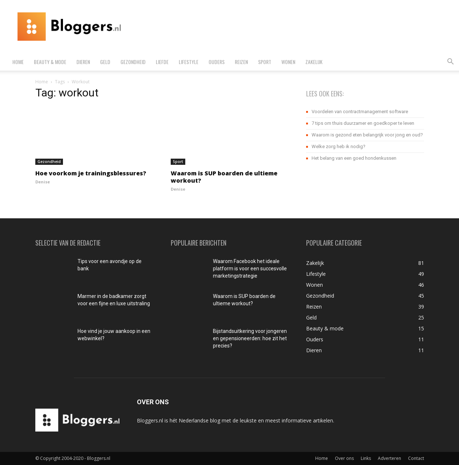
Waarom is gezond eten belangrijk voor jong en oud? (367, 135)
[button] (450, 62)
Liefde (162, 61)
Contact (416, 458)
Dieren (83, 61)
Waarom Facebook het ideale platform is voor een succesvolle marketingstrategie (250, 268)
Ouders (217, 61)
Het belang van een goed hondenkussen (354, 158)
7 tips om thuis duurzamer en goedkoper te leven (363, 123)
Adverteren (389, 458)
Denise (42, 181)
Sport (264, 61)
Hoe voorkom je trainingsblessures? (90, 173)
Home (18, 61)
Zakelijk (314, 61)
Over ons (344, 458)
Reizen (241, 61)
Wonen (288, 61)
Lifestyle (188, 61)
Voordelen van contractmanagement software (360, 111)
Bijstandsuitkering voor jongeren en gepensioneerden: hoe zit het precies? (250, 338)
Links (366, 458)
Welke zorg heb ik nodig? (338, 146)
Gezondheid (133, 61)
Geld (105, 61)
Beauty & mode (50, 61)
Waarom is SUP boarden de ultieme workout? (224, 176)
